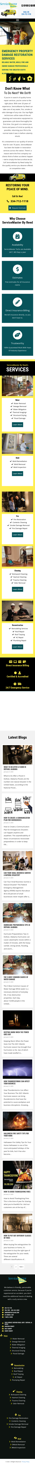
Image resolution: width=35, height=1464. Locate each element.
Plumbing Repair (19, 640)
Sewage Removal (19, 406)
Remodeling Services (20, 628)
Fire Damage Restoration (18, 1418)
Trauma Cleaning (19, 580)
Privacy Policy (25, 1462)
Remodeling (18, 1368)
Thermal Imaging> (20, 412)
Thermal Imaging (18, 1347)
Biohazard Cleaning (19, 574)
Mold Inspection (19, 467)
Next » (21, 1267)
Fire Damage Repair (19, 528)
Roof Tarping (20, 634)
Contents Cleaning (20, 522)
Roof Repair (19, 631)
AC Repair (20, 637)
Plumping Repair (18, 1380)
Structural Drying (19, 415)
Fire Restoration (20, 519)
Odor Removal (19, 583)
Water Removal (20, 403)
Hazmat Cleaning (19, 577)
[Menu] (17, 20)
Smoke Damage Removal (20, 525)
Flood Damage (19, 418)
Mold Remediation (20, 461)
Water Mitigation (19, 409)
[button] (22, 5)
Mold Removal (19, 464)
